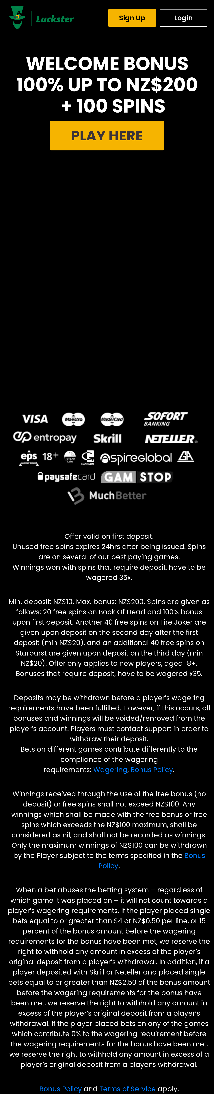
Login (183, 18)
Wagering (110, 769)
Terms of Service (127, 1089)
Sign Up (132, 18)
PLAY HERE (107, 135)
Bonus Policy (152, 769)
